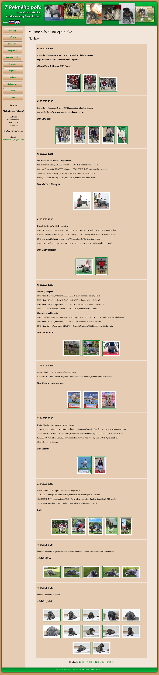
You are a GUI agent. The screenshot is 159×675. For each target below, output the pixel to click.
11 (94, 662)
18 (110, 662)
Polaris (100, 669)
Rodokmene (12, 84)
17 (108, 662)
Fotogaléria (12, 50)
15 (103, 662)
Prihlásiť (75, 669)
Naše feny (12, 44)
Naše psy (12, 37)
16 (105, 662)
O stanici (12, 97)
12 (96, 662)
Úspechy (12, 70)
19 (113, 662)
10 (91, 662)
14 (101, 662)
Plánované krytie (11, 57)
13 (98, 662)
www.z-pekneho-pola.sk (64, 669)
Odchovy (12, 77)
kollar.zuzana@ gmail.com (13, 140)
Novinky (12, 30)
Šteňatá (12, 64)
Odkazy (13, 91)
